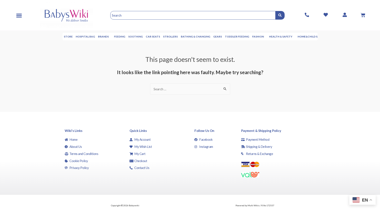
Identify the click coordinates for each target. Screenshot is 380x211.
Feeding (133, 36)
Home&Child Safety (326, 36)
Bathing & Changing (209, 36)
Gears (232, 36)
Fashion (273, 36)
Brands (118, 36)
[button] (19, 15)
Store (82, 36)
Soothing (150, 36)
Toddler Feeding (251, 36)
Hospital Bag (99, 36)
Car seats (167, 36)
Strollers (184, 36)
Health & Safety (296, 36)
